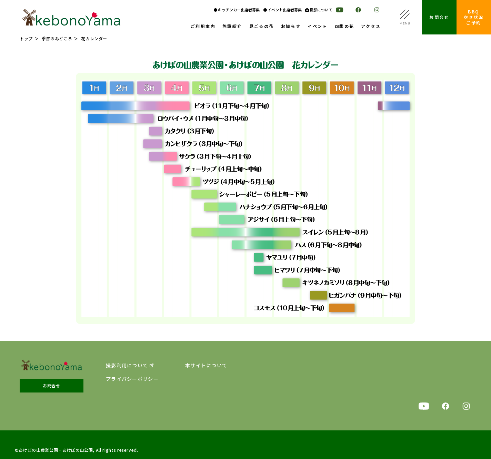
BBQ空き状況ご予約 (474, 17)
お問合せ (439, 17)
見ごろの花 (261, 26)
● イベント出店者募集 (282, 9)
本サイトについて (206, 365)
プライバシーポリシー (132, 379)
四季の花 (344, 26)
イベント (318, 26)
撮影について (318, 9)
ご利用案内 (203, 26)
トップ (26, 38)
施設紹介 (232, 26)
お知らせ (291, 26)
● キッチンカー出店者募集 (236, 9)
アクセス (371, 26)
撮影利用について (127, 365)
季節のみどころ (57, 38)
